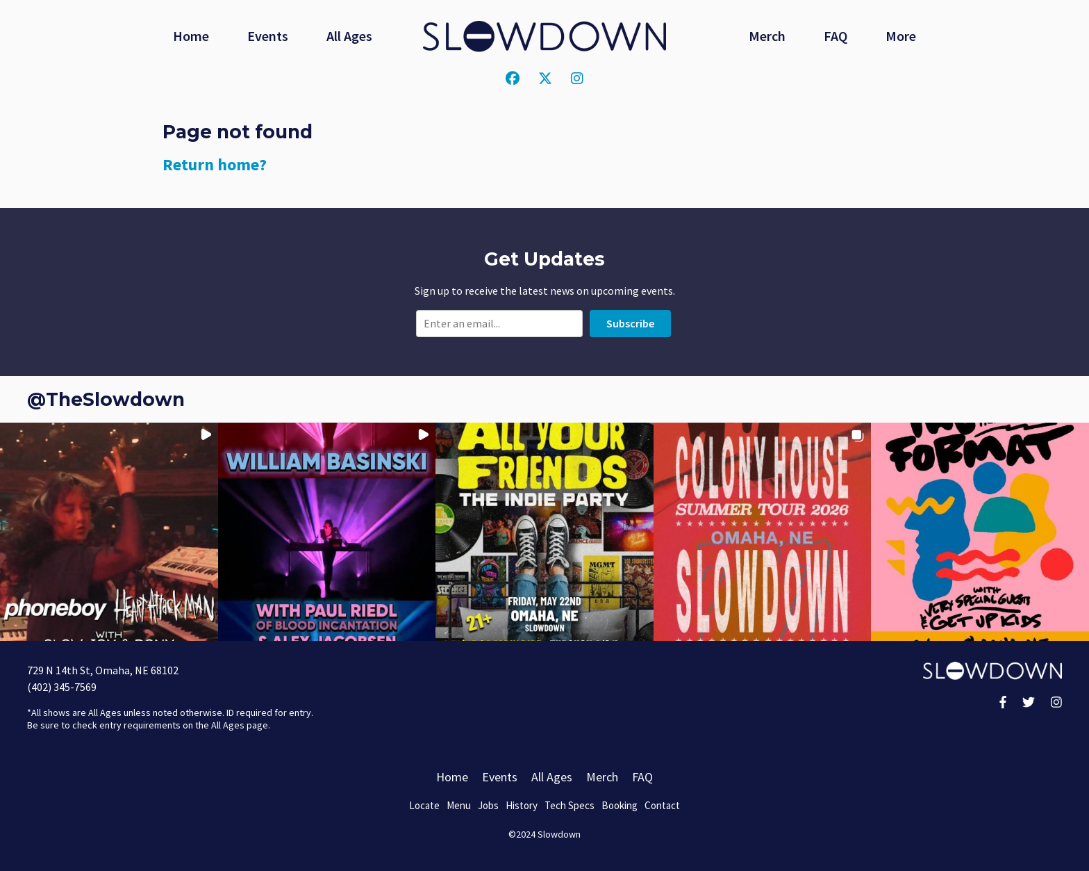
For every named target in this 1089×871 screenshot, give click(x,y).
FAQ (835, 35)
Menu (459, 805)
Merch (767, 35)
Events (267, 35)
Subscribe (630, 323)
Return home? (215, 164)
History (522, 805)
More (901, 35)
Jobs (488, 805)
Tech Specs (569, 805)
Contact (662, 805)
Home (191, 35)
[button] (109, 532)
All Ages (349, 35)
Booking (619, 805)
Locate (424, 805)
